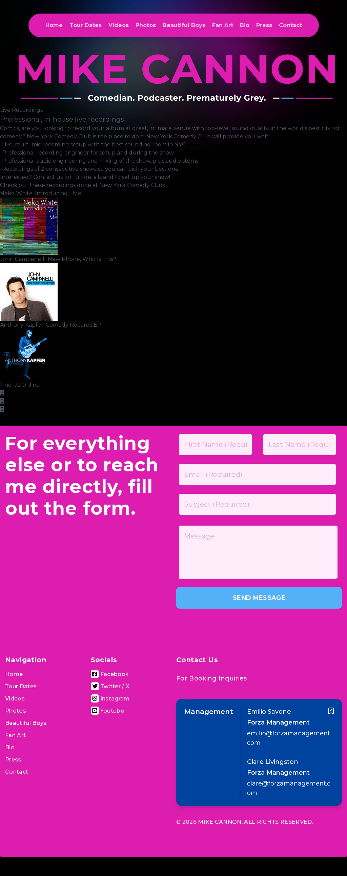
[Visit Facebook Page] (110, 674)
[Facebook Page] (2, 393)
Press (264, 25)
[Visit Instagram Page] (110, 698)
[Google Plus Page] (2, 401)
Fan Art (222, 25)
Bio (244, 25)
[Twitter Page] (2, 409)
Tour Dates (85, 25)
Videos (118, 25)
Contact (290, 25)
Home (54, 25)
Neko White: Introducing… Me (40, 193)
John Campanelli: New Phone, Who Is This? (58, 259)
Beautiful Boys (184, 25)
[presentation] (227, 626)
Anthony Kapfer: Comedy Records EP (50, 325)
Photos (146, 25)
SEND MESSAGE (259, 598)
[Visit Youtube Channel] (107, 711)
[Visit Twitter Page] (110, 686)
